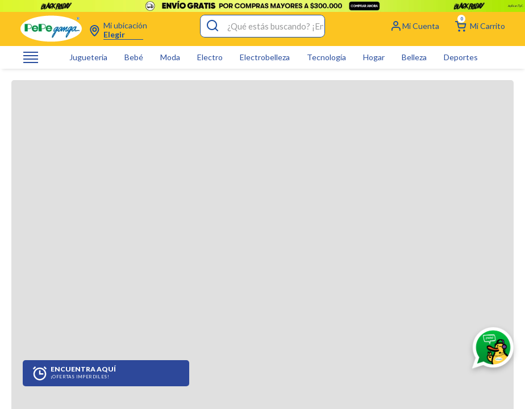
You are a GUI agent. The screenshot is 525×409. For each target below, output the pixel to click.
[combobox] (262, 14)
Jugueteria (88, 45)
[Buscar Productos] (212, 14)
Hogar (374, 45)
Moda (170, 45)
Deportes (461, 45)
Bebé (133, 45)
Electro (210, 45)
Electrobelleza (265, 45)
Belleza (414, 45)
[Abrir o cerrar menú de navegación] (30, 45)
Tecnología (326, 45)
